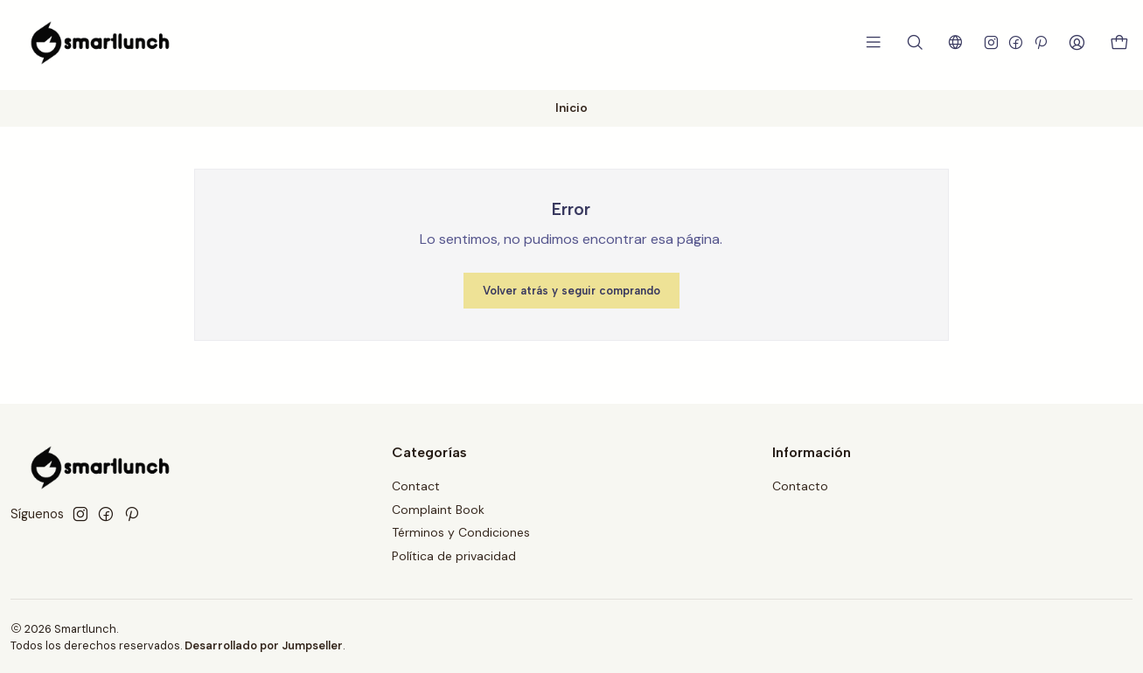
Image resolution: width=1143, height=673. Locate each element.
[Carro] (1121, 43)
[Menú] (880, 42)
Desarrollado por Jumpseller (264, 643)
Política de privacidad (454, 554)
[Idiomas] (960, 42)
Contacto (800, 483)
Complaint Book (438, 507)
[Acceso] (1080, 42)
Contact (416, 483)
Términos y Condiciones (461, 530)
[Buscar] (920, 42)
